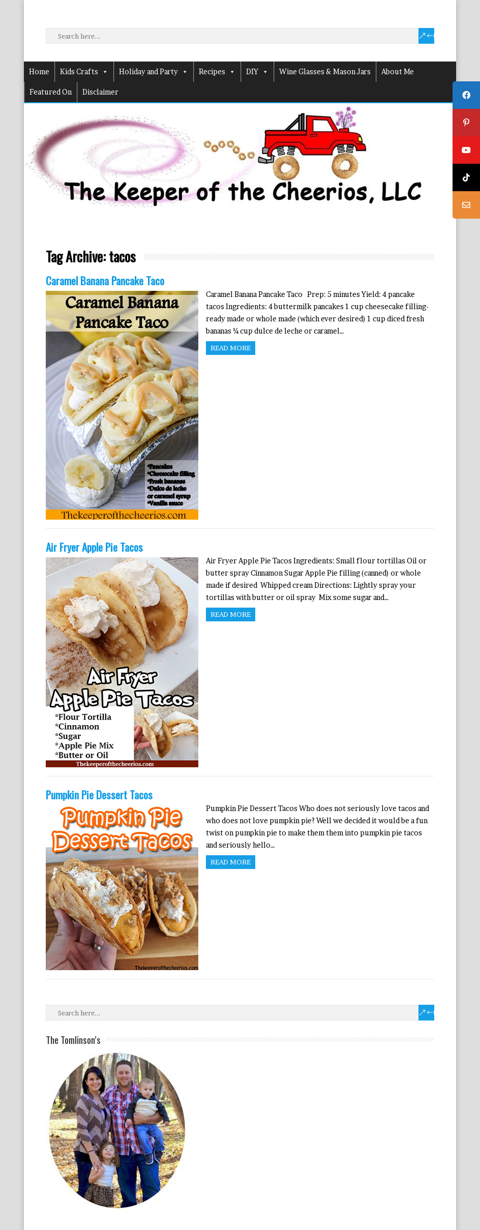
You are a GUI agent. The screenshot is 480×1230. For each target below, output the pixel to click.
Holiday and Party (153, 72)
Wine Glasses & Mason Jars (325, 71)
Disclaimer (100, 91)
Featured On (50, 91)
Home (39, 71)
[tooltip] (466, 95)
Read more (231, 348)
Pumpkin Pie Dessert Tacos (99, 794)
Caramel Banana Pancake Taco (105, 280)
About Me (397, 71)
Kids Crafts (84, 72)
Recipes (217, 72)
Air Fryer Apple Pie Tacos (94, 547)
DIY (257, 72)
